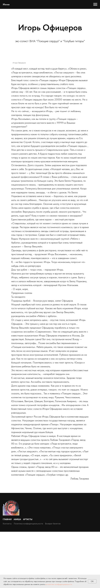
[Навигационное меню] (95, 4)
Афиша (17, 519)
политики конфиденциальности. (59, 584)
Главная (7, 519)
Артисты (27, 519)
